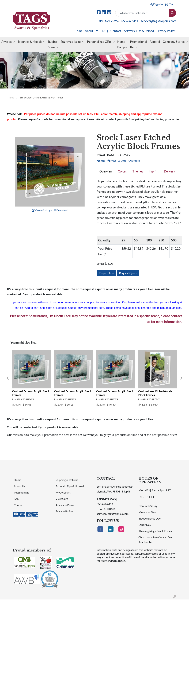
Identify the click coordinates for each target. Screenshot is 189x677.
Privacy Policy (165, 31)
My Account (63, 492)
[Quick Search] (142, 13)
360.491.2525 (108, 21)
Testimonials (21, 492)
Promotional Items (138, 44)
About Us (19, 486)
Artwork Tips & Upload (139, 31)
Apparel (155, 41)
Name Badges (122, 44)
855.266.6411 (129, 21)
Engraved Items (71, 41)
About (89, 31)
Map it (126, 491)
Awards (6, 41)
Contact (115, 31)
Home (78, 31)
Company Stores (174, 41)
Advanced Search (66, 505)
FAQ (105, 31)
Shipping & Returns (67, 479)
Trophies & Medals (29, 41)
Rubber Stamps (53, 44)
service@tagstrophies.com (158, 21)
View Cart (62, 498)
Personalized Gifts (99, 41)
